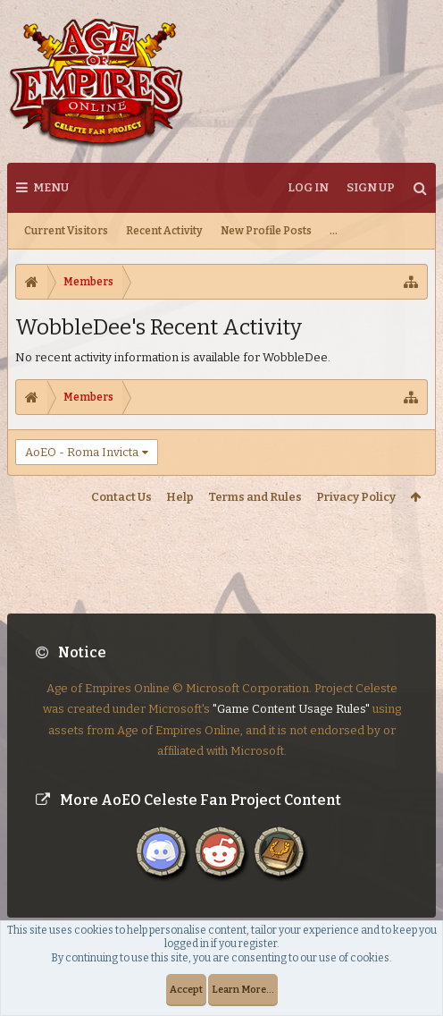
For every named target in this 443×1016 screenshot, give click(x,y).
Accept (186, 989)
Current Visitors (66, 230)
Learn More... (243, 989)
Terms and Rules (255, 497)
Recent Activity (164, 230)
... (334, 230)
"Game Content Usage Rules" (291, 693)
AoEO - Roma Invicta (81, 452)
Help (180, 497)
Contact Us (121, 497)
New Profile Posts (266, 230)
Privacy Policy (356, 497)
